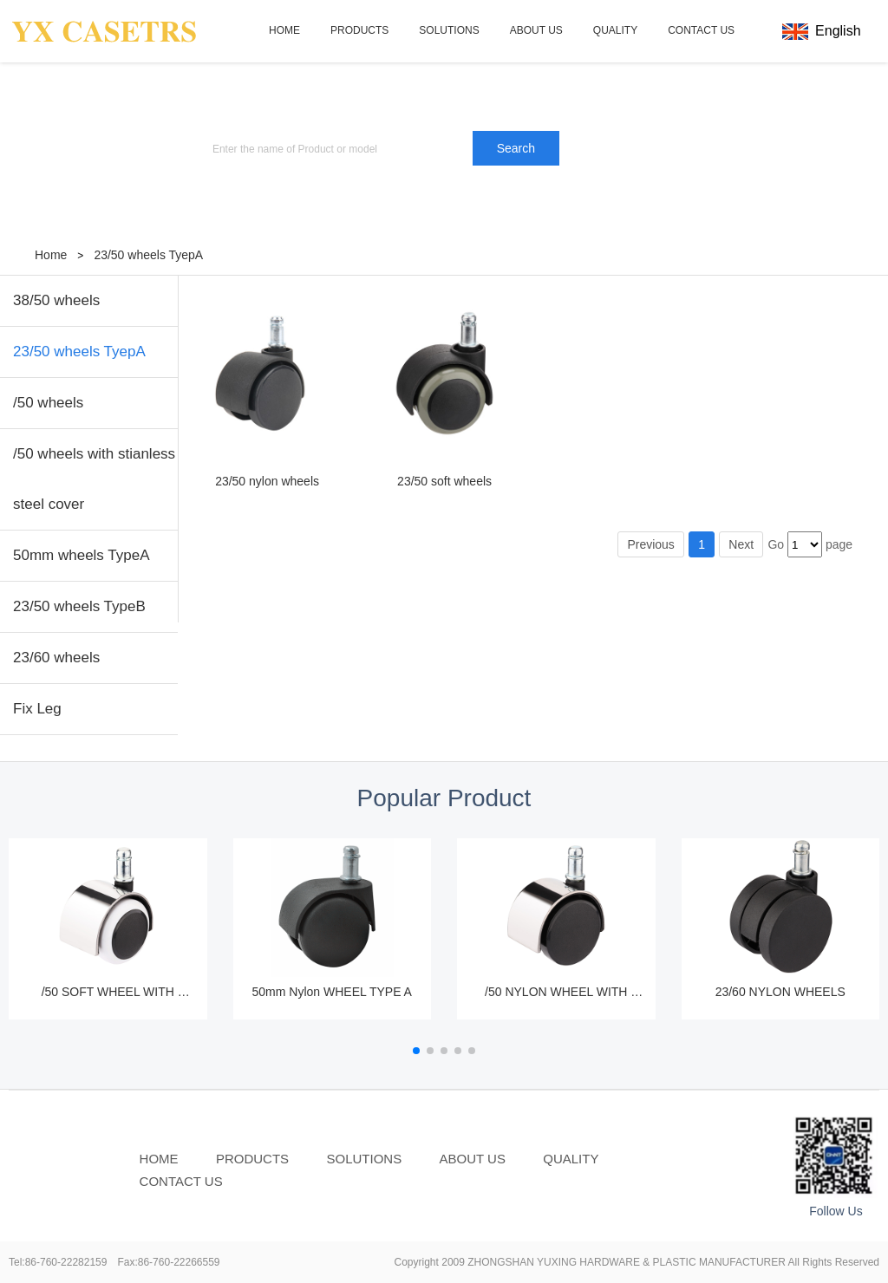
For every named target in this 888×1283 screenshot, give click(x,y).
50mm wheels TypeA (81, 555)
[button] (416, 1050)
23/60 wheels (56, 657)
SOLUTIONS (449, 30)
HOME (284, 30)
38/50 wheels (56, 300)
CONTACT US (701, 30)
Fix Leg (37, 708)
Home (51, 255)
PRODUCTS (359, 30)
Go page (809, 544)
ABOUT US (536, 30)
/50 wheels (48, 402)
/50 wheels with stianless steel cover (94, 479)
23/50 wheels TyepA (148, 255)
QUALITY (615, 30)
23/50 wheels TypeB (79, 606)
